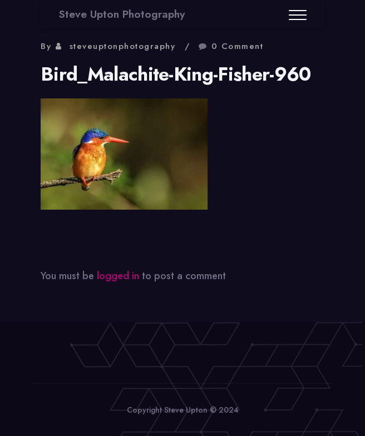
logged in (118, 276)
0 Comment (237, 46)
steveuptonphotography (123, 46)
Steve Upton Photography (121, 14)
